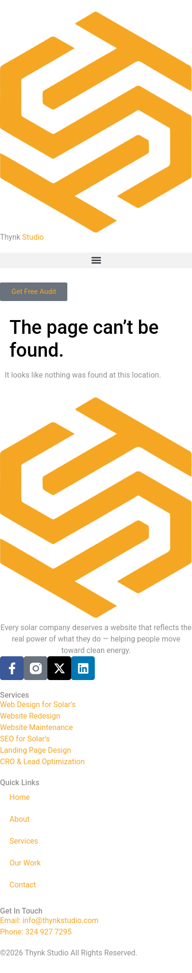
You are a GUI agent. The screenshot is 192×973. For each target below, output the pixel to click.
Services (23, 841)
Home (19, 797)
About (19, 819)
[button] (96, 260)
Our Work (25, 862)
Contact (22, 884)
